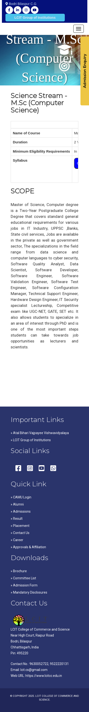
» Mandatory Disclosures (29, 592)
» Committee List (23, 578)
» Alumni (17, 504)
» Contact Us (20, 533)
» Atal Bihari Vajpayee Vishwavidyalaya (40, 433)
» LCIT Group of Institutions (31, 440)
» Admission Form (24, 585)
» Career (17, 540)
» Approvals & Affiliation (28, 547)
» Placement (20, 526)
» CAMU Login (21, 497)
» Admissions (21, 511)
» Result (17, 518)
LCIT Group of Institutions (35, 17)
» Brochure (19, 571)
